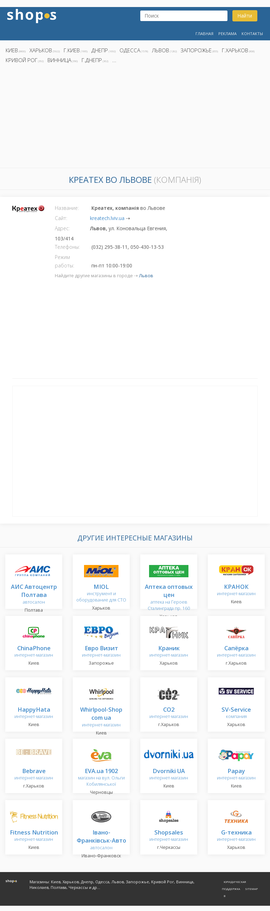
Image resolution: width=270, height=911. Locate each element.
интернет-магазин (236, 590)
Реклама (227, 33)
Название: (67, 208)
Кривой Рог (21, 60)
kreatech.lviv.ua (107, 218)
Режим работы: (64, 261)
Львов (160, 50)
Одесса (130, 50)
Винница (59, 60)
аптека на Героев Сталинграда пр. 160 (169, 597)
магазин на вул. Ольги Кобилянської (101, 778)
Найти (244, 15)
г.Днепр (92, 60)
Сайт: (61, 218)
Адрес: (62, 228)
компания (236, 713)
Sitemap (251, 889)
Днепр (99, 50)
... (114, 60)
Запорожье (196, 50)
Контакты (252, 33)
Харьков (41, 50)
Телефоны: (67, 247)
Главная (204, 33)
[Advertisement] (135, 117)
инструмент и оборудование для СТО (101, 593)
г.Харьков (235, 50)
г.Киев (72, 50)
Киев (12, 50)
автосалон (34, 594)
